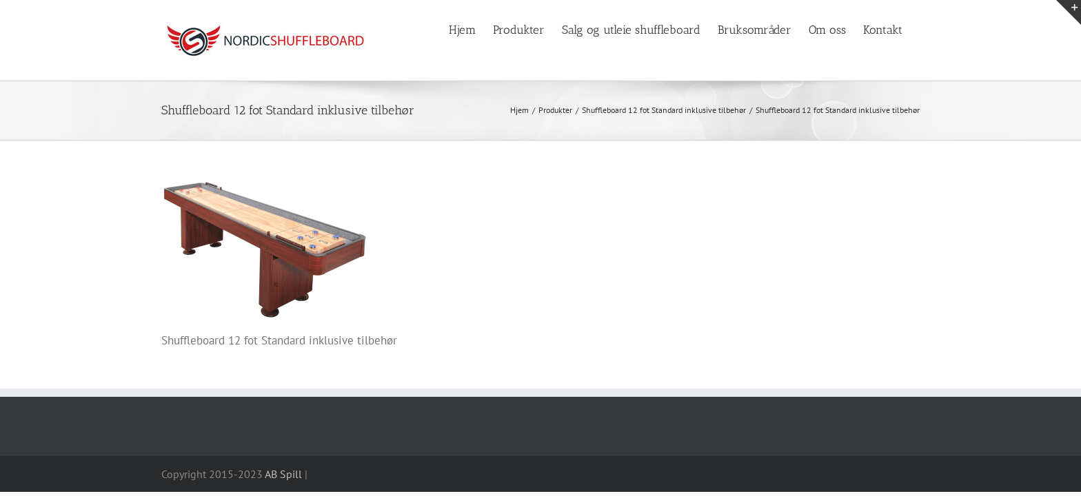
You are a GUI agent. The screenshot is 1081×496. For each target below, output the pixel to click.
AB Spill (283, 474)
